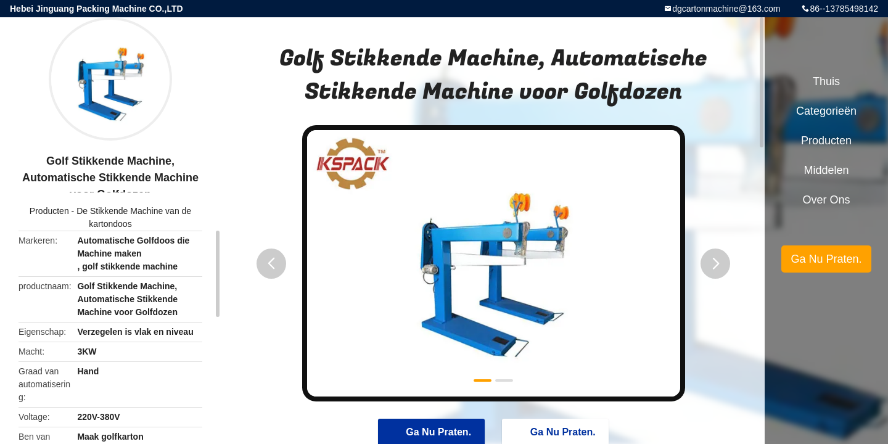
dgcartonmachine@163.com (726, 9)
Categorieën (826, 111)
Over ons (826, 200)
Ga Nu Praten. (826, 259)
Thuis (826, 81)
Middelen (826, 170)
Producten (49, 211)
